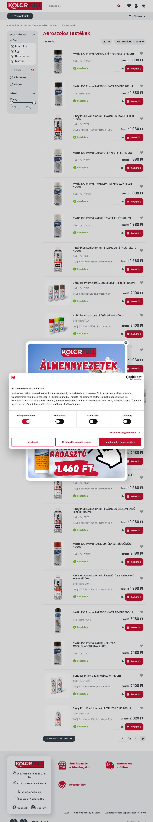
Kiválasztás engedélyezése (76, 442)
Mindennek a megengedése (120, 442)
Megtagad (32, 442)
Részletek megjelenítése (123, 432)
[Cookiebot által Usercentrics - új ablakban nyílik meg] (128, 377)
